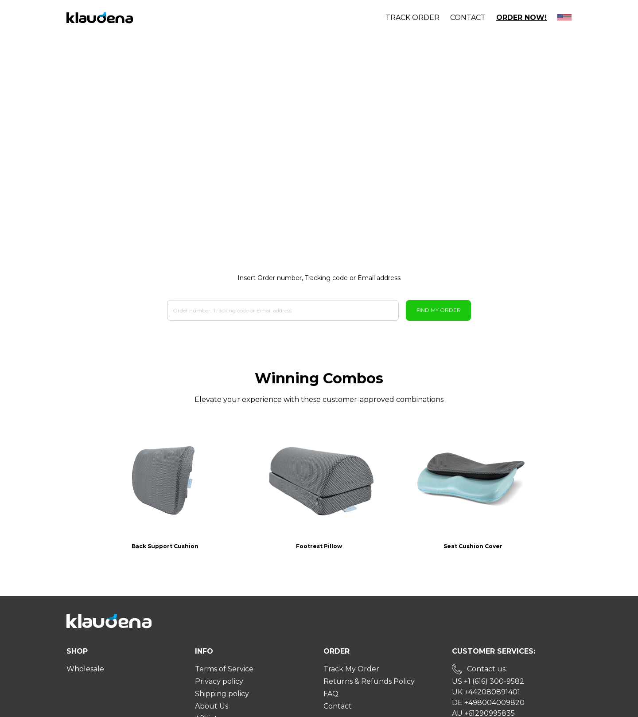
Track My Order (351, 649)
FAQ (330, 674)
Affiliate (208, 698)
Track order (412, 17)
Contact (468, 17)
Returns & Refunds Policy (369, 661)
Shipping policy (222, 674)
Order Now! (521, 17)
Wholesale (85, 649)
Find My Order (438, 310)
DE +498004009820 (488, 682)
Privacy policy (219, 661)
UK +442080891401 (486, 672)
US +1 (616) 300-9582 (488, 661)
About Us (211, 686)
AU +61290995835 (483, 693)
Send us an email (495, 705)
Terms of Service (224, 649)
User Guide (215, 711)
